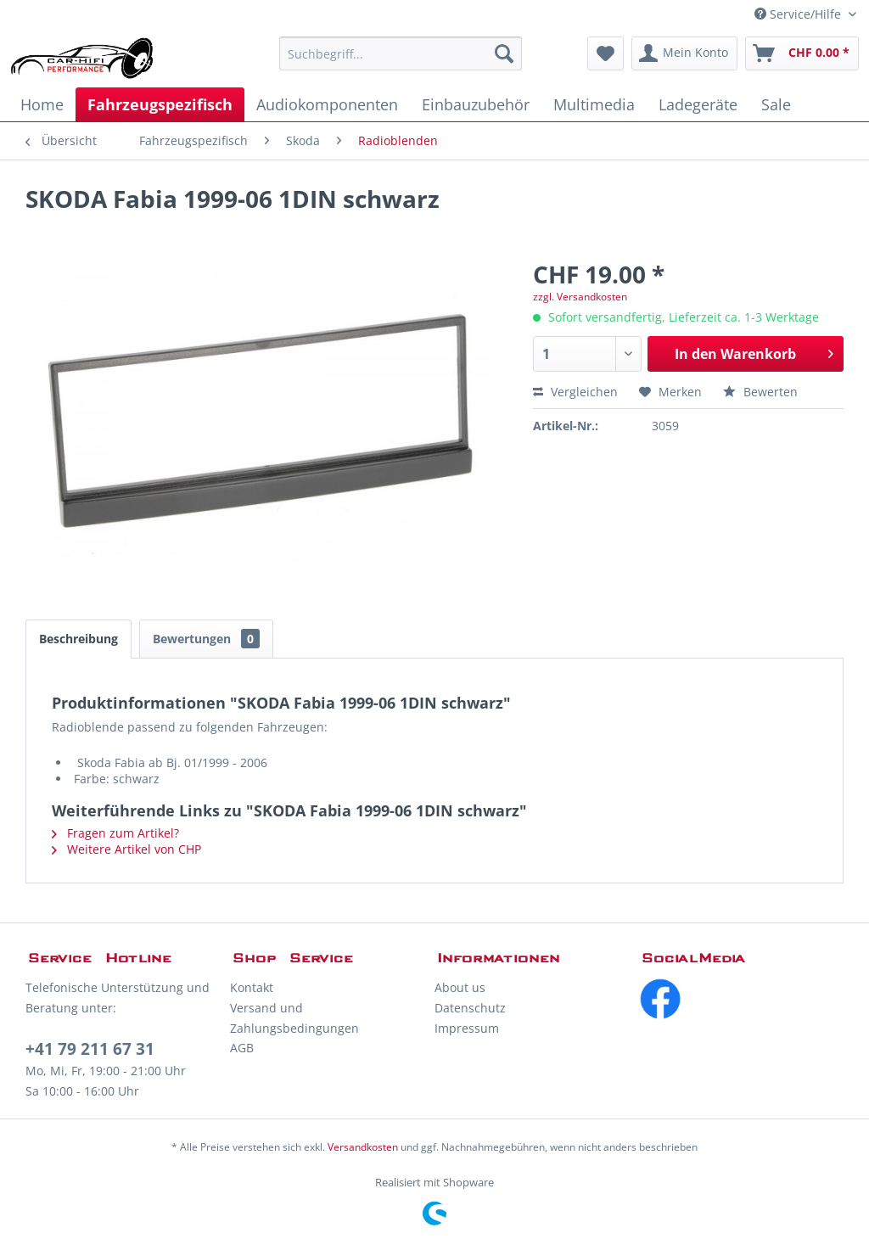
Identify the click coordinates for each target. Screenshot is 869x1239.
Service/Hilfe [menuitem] (799, 14)
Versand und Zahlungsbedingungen (294, 1018)
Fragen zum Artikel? (115, 833)
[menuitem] (401, 53)
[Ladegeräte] (698, 104)
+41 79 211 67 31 (89, 1049)
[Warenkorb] (802, 53)
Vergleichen (575, 392)
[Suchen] (504, 53)
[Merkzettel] (605, 53)
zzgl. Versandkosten (580, 296)
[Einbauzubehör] (475, 104)
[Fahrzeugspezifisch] (160, 104)
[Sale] (776, 104)
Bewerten (760, 392)
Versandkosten (363, 1147)
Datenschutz (470, 1008)
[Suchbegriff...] (401, 53)
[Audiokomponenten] (327, 104)
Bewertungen (206, 638)
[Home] (42, 104)
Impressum (466, 1028)
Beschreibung (78, 639)
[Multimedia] (594, 104)
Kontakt (251, 987)
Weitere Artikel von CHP (126, 849)
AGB (242, 1048)
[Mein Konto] (684, 53)
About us (459, 987)
